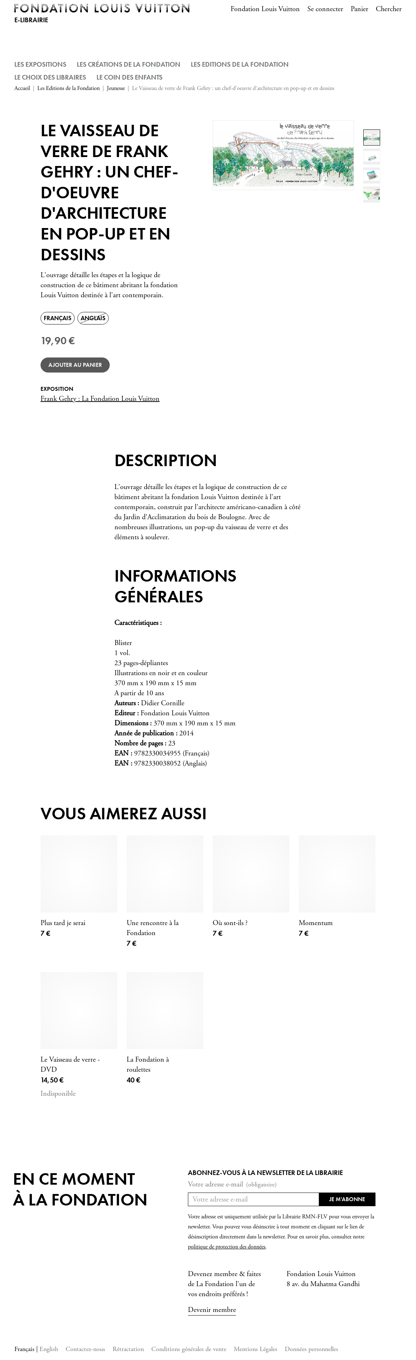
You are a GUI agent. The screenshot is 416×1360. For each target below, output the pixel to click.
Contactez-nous (85, 1349)
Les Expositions (40, 64)
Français (25, 1349)
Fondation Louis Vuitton (265, 9)
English (48, 1349)
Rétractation (128, 1349)
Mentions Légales (255, 1349)
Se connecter (325, 9)
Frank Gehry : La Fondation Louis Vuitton (100, 398)
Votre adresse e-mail (232, 1185)
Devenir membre (212, 1309)
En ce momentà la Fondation (80, 1189)
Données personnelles (311, 1349)
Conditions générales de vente (188, 1349)
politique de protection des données (226, 1247)
